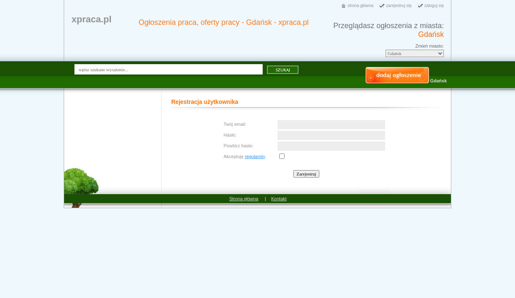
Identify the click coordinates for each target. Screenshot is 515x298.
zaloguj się (434, 5)
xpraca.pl (92, 19)
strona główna (360, 5)
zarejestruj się (399, 5)
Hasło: (230, 134)
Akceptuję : (245, 156)
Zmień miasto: (429, 45)
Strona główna (243, 198)
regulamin (255, 156)
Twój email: (235, 124)
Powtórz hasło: (239, 145)
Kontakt (279, 198)
